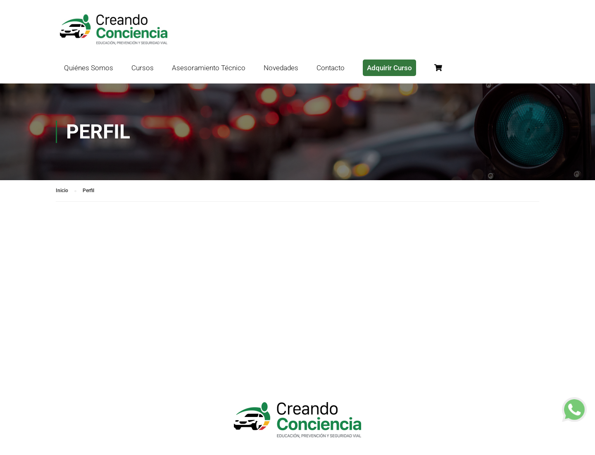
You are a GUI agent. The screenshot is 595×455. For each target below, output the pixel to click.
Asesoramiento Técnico (208, 68)
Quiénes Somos (88, 68)
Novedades (281, 68)
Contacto (331, 68)
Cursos (142, 68)
